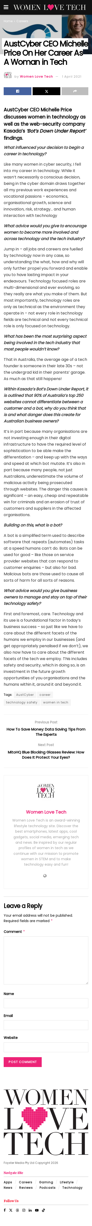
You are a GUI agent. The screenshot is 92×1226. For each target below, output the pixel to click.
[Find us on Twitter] (11, 1212)
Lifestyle (67, 1184)
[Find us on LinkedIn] (30, 1212)
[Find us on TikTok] (43, 1212)
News (8, 1190)
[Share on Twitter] (46, 91)
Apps (8, 1184)
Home (8, 21)
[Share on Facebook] (17, 91)
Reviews (26, 1190)
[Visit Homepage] (49, 7)
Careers (22, 21)
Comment (14, 934)
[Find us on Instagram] (23, 1212)
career (45, 695)
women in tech (55, 702)
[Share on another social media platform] (75, 91)
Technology (72, 1190)
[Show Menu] (6, 7)
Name (9, 996)
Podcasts (47, 1190)
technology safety (22, 702)
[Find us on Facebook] (5, 1212)
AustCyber (25, 695)
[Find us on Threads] (17, 1212)
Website (11, 1040)
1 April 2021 (71, 76)
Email (8, 1018)
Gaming (46, 1184)
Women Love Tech (36, 76)
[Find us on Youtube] (37, 1212)
